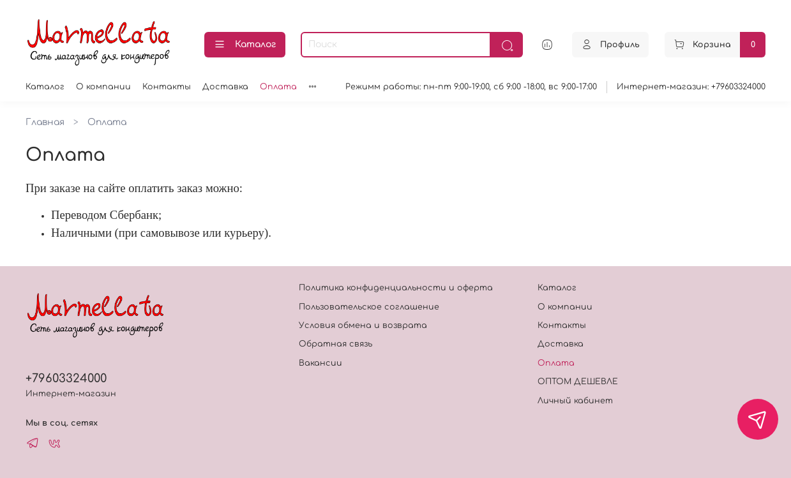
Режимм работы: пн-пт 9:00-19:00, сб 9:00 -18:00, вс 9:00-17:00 (471, 86)
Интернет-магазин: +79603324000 (691, 86)
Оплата (278, 86)
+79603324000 (66, 378)
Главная (45, 122)
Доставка (225, 86)
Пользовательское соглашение (369, 306)
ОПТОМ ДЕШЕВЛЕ (578, 381)
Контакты (166, 86)
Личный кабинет (575, 400)
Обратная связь (335, 344)
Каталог (245, 44)
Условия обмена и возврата (363, 325)
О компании (103, 86)
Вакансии (320, 363)
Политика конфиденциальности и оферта (396, 287)
